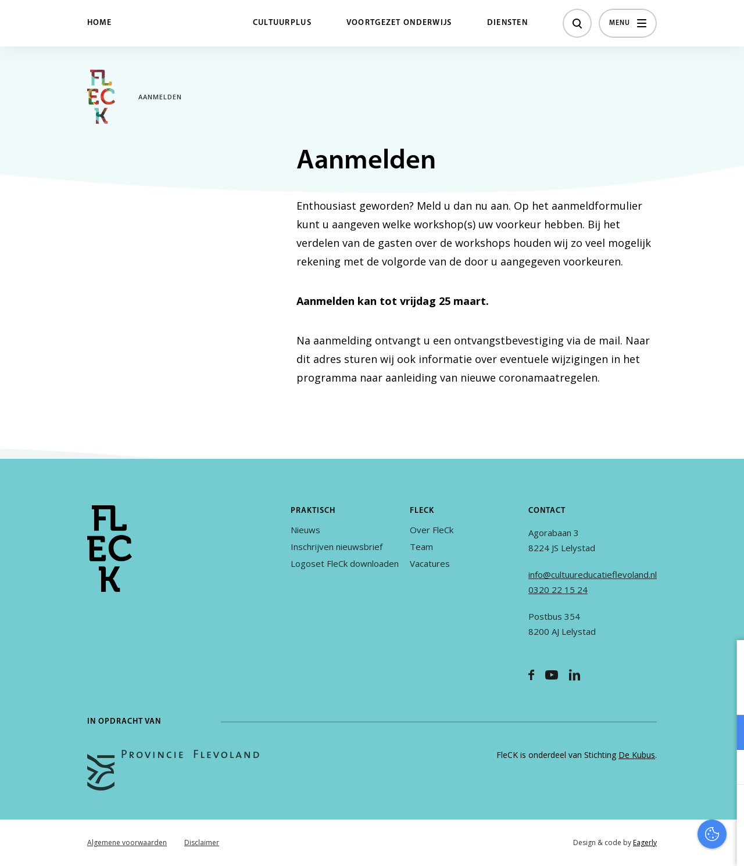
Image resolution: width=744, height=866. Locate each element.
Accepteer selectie (645, 844)
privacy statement (687, 694)
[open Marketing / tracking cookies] (725, 768)
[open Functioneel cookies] (725, 733)
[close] (726, 661)
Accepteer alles (645, 810)
